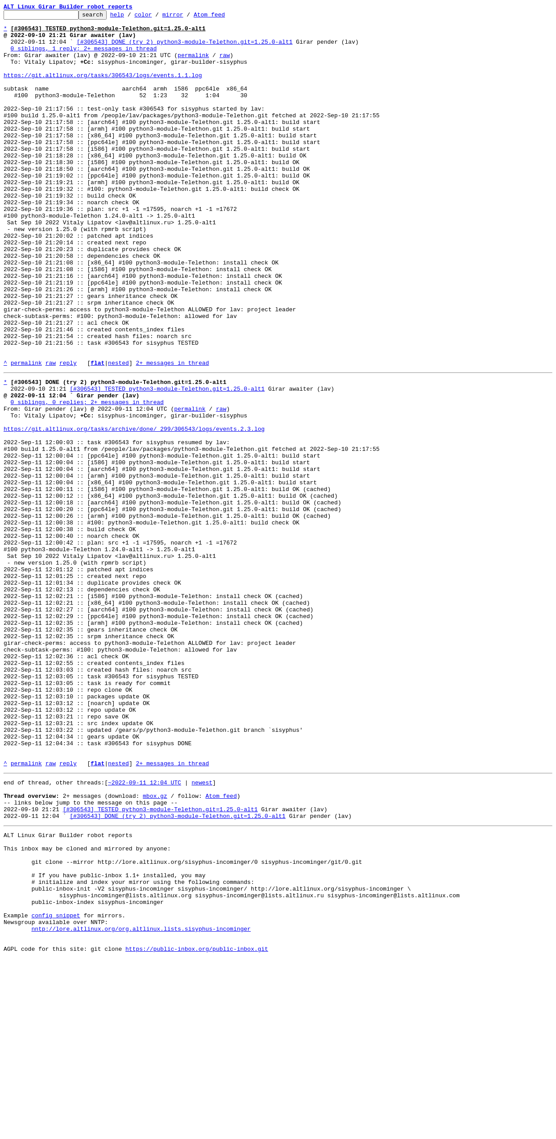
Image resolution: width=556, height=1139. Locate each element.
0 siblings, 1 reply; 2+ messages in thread (84, 56)
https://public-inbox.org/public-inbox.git (196, 1129)
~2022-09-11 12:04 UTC (144, 932)
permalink (193, 64)
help (131, 17)
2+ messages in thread (172, 433)
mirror (186, 17)
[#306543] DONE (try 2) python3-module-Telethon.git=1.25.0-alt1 (185, 48)
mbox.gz (155, 948)
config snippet (55, 1089)
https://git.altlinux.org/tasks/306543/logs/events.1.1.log (103, 88)
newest (201, 932)
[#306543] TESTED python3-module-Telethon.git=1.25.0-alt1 (167, 462)
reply (68, 433)
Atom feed (223, 17)
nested (118, 433)
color (157, 17)
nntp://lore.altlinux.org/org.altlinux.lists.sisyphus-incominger (140, 1105)
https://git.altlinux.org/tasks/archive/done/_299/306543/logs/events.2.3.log (134, 510)
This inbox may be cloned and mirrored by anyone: (87, 1009)
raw (225, 64)
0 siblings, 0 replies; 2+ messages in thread (87, 478)
